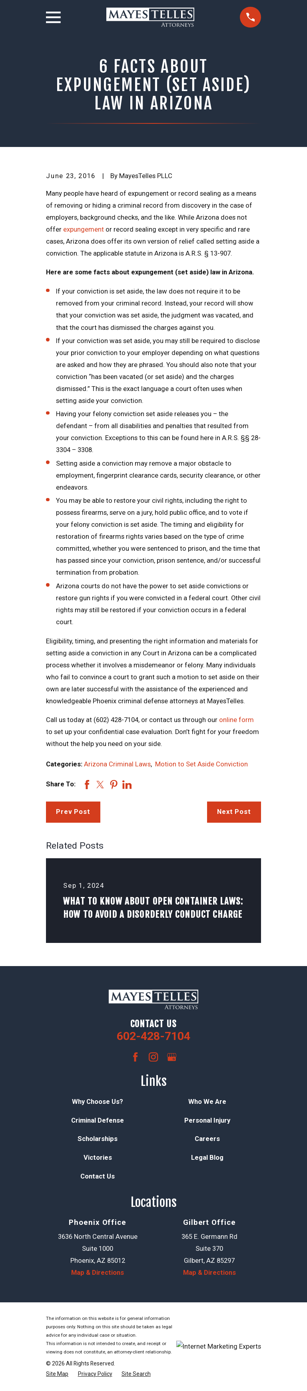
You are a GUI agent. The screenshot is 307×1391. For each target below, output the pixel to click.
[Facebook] (135, 1057)
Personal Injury (207, 1120)
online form (236, 720)
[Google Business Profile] (171, 1057)
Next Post (234, 812)
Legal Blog (207, 1157)
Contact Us (97, 1176)
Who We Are (207, 1101)
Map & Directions (97, 1272)
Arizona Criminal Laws (117, 764)
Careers (207, 1139)
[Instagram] (153, 1057)
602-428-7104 (153, 1036)
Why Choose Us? (97, 1101)
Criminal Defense (97, 1120)
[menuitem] (57, 1374)
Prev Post (73, 812)
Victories (98, 1157)
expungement (83, 229)
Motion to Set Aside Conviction (201, 764)
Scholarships (98, 1139)
